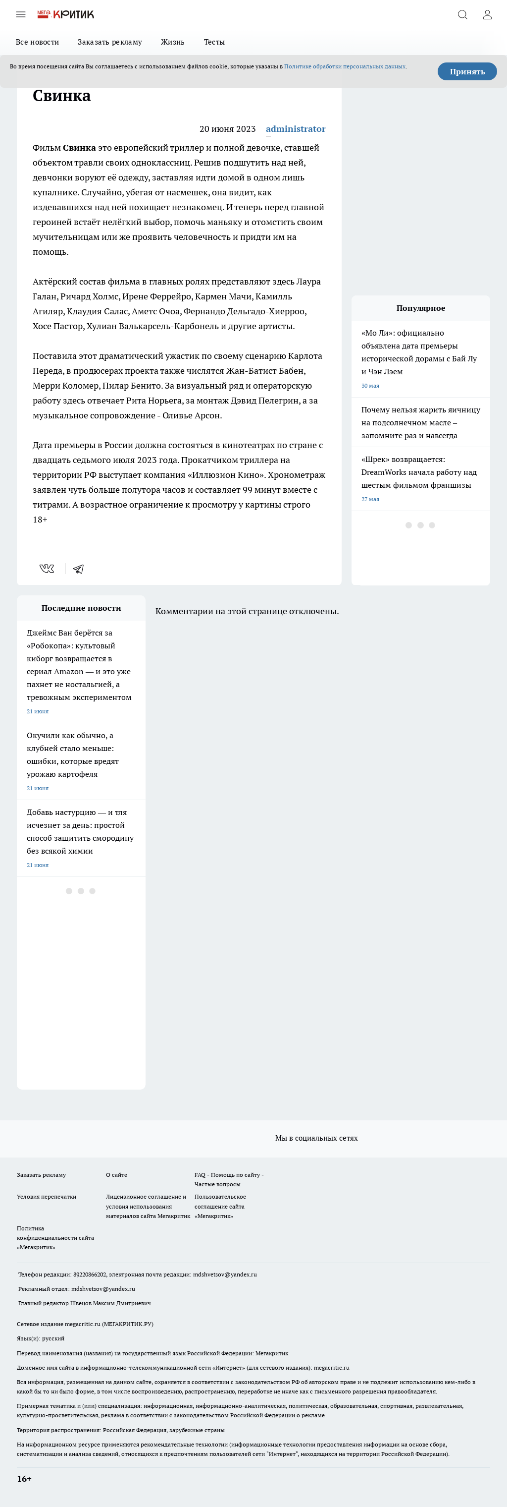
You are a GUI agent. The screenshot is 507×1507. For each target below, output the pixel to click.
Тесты (214, 42)
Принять (467, 71)
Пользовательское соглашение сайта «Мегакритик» (220, 1206)
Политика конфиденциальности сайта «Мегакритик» (55, 1237)
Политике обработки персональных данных (345, 66)
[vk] (47, 569)
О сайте (116, 1174)
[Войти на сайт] (487, 14)
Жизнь (173, 42)
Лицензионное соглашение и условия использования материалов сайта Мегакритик (148, 1206)
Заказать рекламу (110, 42)
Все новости (37, 42)
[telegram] (82, 569)
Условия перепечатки (46, 1196)
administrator (296, 128)
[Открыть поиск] (462, 14)
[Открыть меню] (21, 14)
